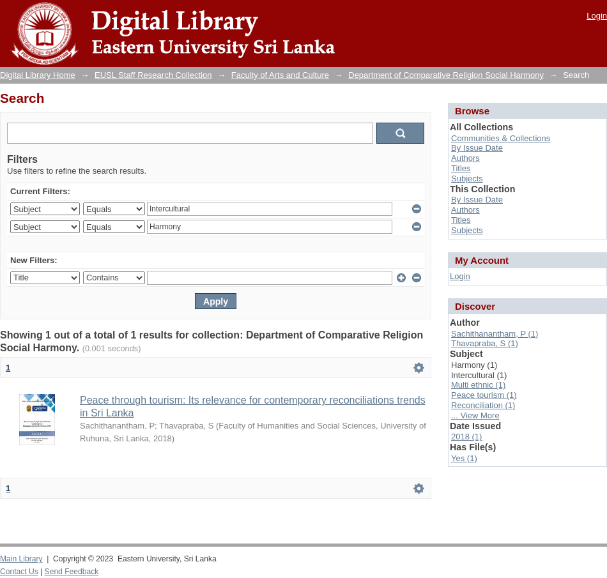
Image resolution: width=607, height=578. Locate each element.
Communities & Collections (500, 138)
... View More (475, 415)
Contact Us (19, 571)
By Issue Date (477, 148)
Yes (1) (464, 458)
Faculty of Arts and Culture (280, 75)
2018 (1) (466, 436)
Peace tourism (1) (484, 395)
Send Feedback (72, 571)
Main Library (21, 558)
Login (597, 15)
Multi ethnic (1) (478, 385)
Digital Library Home (37, 75)
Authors (465, 158)
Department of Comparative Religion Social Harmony (446, 75)
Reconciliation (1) (483, 405)
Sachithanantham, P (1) (494, 333)
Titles (461, 168)
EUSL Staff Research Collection (153, 75)
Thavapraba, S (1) (484, 343)
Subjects (467, 178)
